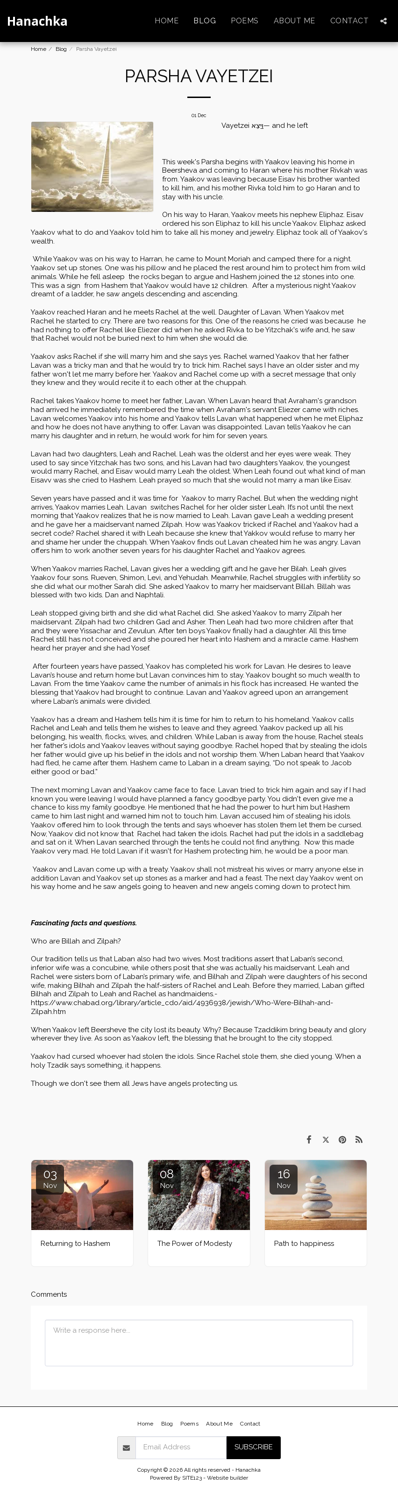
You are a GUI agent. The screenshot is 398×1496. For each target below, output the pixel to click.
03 (50, 1178)
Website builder (227, 1478)
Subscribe (254, 1447)
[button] (384, 21)
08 (167, 1178)
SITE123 (192, 1478)
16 (284, 1178)
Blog (61, 49)
